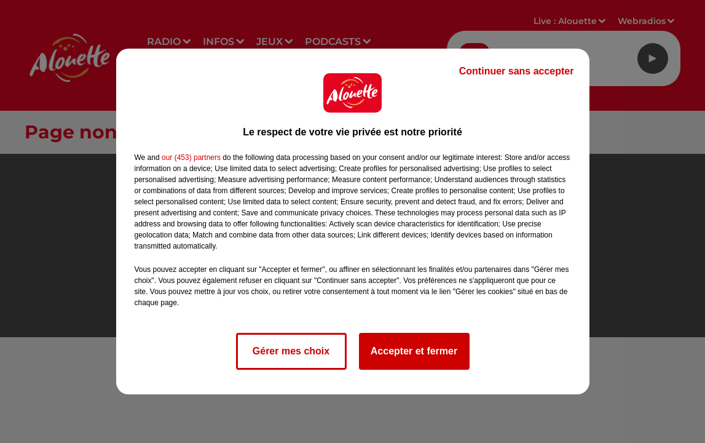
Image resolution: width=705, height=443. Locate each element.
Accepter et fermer (414, 351)
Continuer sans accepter (516, 71)
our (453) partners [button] (191, 157)
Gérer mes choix (291, 351)
